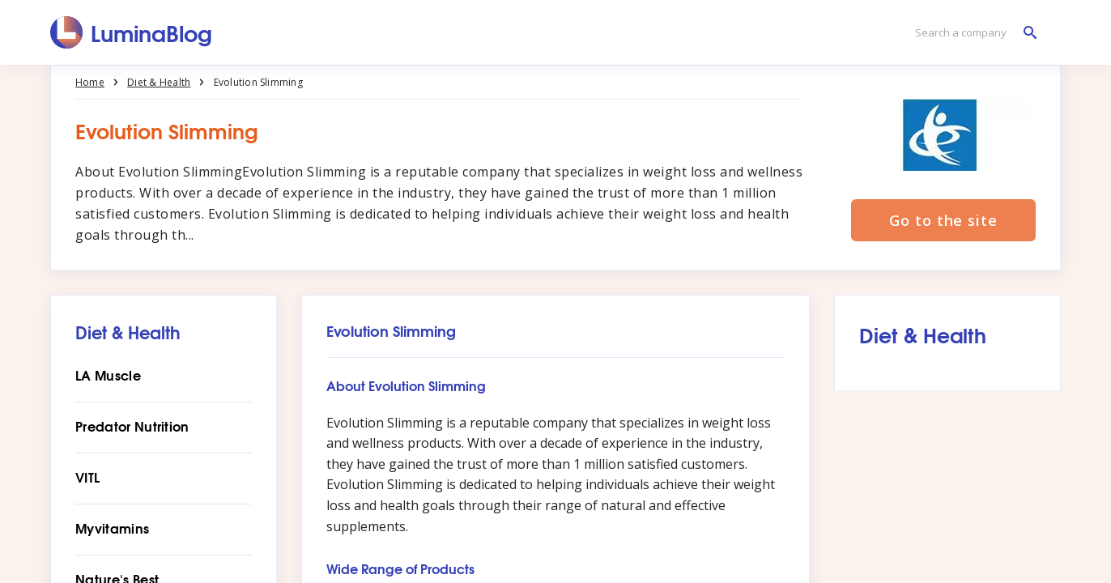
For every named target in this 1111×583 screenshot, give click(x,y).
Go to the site (943, 220)
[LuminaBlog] (131, 32)
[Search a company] (972, 32)
